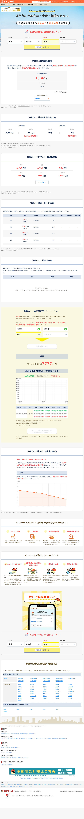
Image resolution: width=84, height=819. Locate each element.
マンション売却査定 (14, 733)
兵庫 (44, 709)
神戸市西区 (33, 681)
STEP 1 (10, 38)
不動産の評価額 (47, 738)
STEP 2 (27, 38)
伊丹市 (44, 687)
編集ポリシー (24, 778)
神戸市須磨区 (33, 678)
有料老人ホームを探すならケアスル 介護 (22, 786)
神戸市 (5, 678)
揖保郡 (70, 696)
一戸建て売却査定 (24, 733)
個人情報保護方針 (54, 778)
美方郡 (19, 700)
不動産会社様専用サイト (7, 764)
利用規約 (47, 778)
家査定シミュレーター (76, 1)
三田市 (57, 689)
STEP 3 (45, 38)
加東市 (32, 689)
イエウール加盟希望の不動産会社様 (40, 1)
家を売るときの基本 (13, 738)
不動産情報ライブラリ (24, 106)
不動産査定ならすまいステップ (55, 784)
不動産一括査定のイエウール (8, 4)
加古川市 (70, 687)
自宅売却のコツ (31, 738)
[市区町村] (55, 329)
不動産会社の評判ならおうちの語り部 (73, 784)
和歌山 (5, 711)
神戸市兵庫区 (59, 681)
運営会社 (61, 778)
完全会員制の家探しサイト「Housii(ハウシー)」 (35, 784)
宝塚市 (44, 691)
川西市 (44, 689)
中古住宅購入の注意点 (23, 757)
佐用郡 (57, 698)
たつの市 (58, 691)
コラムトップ (4, 738)
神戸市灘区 (20, 681)
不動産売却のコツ (23, 738)
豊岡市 (32, 693)
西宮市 (44, 693)
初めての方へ (55, 1)
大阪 (31, 709)
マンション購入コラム (6, 752)
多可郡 (70, 698)
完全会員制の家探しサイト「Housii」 (10, 747)
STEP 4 (62, 38)
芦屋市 (70, 684)
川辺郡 (32, 698)
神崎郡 (44, 698)
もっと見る (42, 182)
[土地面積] (55, 334)
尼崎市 (19, 687)
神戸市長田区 (71, 678)
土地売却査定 (32, 733)
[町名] (28, 335)
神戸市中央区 (59, 678)
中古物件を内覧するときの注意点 (9, 757)
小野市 (57, 687)
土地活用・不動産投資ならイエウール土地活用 (12, 784)
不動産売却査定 (5, 733)
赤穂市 (44, 684)
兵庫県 (40, 4)
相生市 (19, 684)
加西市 (19, 689)
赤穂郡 (57, 696)
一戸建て (42, 98)
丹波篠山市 (71, 691)
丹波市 (19, 693)
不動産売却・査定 (21, 4)
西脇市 (57, 693)
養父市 (44, 696)
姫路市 (70, 693)
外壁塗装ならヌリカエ (6, 786)
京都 (18, 709)
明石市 (32, 684)
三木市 (19, 696)
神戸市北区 (20, 678)
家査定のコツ (39, 738)
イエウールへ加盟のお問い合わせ (36, 778)
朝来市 (57, 684)
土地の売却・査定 (32, 4)
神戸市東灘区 (46, 681)
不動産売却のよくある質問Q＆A (59, 738)
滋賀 (5, 709)
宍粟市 (70, 689)
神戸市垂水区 (46, 678)
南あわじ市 (33, 696)
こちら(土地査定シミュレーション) (54, 436)
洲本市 (19, 691)
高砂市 (32, 691)
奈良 (57, 709)
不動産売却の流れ (65, 1)
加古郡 (19, 698)
